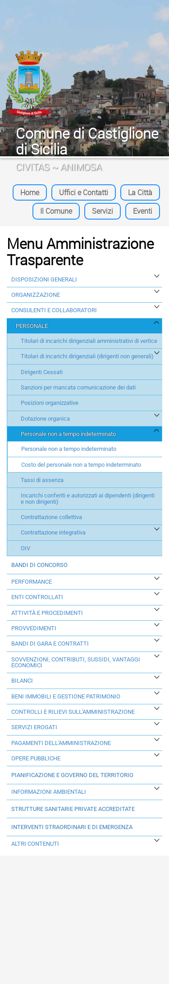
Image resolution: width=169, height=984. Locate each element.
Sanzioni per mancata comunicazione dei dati (78, 387)
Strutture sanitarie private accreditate (73, 809)
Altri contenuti (35, 844)
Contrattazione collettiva (51, 517)
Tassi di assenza (42, 480)
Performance (31, 582)
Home (29, 192)
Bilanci (22, 681)
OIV (25, 548)
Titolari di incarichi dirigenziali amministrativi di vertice (89, 341)
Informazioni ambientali (48, 792)
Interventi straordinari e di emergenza (71, 827)
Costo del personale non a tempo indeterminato (81, 465)
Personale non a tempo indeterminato (68, 434)
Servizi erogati (34, 727)
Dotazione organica (45, 418)
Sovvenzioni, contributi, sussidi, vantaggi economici (75, 662)
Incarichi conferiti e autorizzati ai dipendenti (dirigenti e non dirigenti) (88, 498)
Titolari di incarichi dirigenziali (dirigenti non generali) (87, 356)
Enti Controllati (37, 597)
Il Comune (56, 211)
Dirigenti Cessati (42, 372)
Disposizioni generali (44, 279)
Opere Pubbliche (35, 758)
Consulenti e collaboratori (54, 310)
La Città (140, 192)
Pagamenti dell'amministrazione (61, 743)
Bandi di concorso (39, 565)
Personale (32, 326)
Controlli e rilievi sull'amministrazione (73, 712)
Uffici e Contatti (83, 192)
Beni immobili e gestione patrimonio (65, 696)
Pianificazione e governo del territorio (72, 775)
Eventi (142, 211)
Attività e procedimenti (47, 613)
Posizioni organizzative (49, 403)
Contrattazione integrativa (53, 532)
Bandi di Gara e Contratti (50, 644)
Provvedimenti (33, 628)
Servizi (102, 211)
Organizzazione (35, 295)
